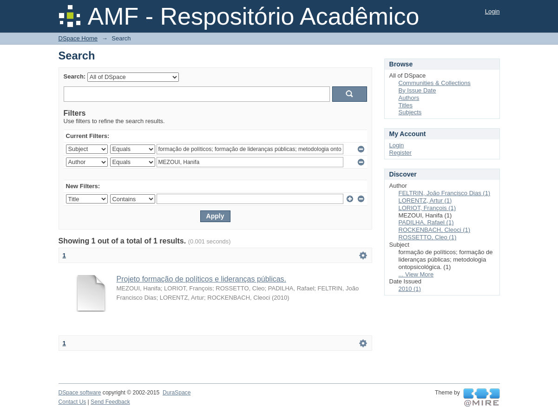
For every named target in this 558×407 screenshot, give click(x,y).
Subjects (410, 112)
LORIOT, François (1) (427, 207)
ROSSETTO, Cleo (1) (428, 237)
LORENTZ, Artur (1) (425, 200)
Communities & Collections (435, 82)
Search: (75, 76)
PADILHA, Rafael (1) (426, 222)
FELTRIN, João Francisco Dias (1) (445, 193)
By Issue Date (417, 90)
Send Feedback (110, 402)
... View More (416, 274)
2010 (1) (410, 288)
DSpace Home (78, 38)
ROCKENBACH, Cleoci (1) (435, 229)
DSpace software (80, 392)
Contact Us (72, 402)
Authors (409, 97)
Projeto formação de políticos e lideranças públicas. (202, 279)
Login (492, 11)
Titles (406, 105)
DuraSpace (176, 392)
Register (400, 152)
